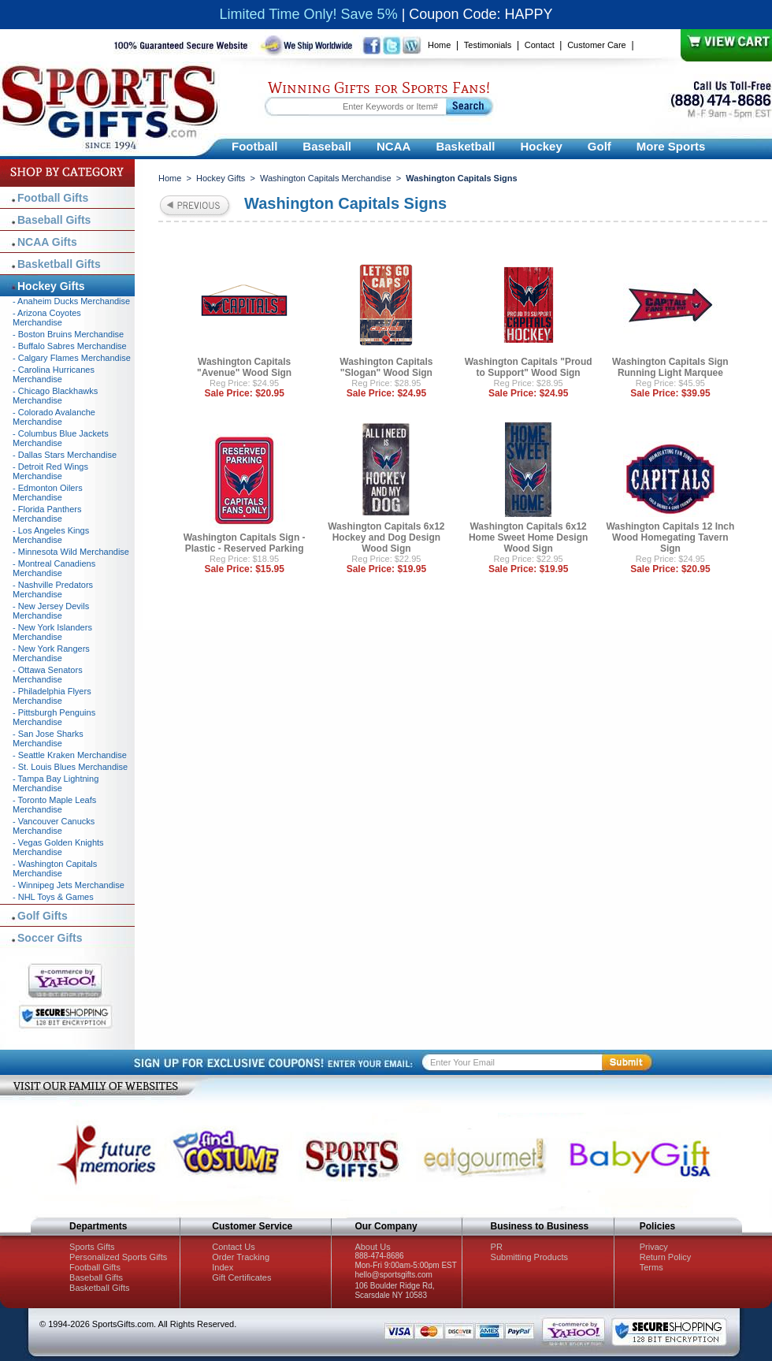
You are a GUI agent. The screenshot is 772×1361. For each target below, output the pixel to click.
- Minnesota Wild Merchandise (71, 551)
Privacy (654, 1246)
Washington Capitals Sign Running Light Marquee (670, 367)
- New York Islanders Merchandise (52, 632)
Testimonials (488, 45)
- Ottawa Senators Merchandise (48, 674)
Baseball (326, 146)
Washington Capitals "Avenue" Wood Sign (244, 367)
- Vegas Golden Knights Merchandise (58, 847)
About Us (372, 1246)
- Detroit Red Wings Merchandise (50, 471)
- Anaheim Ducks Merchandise (71, 301)
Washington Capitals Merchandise (326, 178)
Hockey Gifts (220, 178)
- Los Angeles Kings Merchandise (51, 535)
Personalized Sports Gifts (118, 1257)
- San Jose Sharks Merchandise (48, 738)
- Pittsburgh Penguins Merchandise (54, 717)
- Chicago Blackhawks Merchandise (55, 395)
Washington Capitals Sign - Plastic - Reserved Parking (245, 543)
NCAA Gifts (47, 242)
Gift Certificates (241, 1277)
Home (439, 45)
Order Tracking (240, 1257)
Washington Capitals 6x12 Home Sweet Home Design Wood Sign (528, 537)
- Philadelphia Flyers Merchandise (52, 695)
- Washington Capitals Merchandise (55, 868)
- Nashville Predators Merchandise (53, 589)
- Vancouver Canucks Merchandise (54, 825)
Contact (540, 45)
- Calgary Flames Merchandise (72, 358)
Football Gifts (52, 198)
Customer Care (596, 45)
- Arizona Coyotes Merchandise (47, 317)
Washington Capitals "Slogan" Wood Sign (386, 367)
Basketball (465, 146)
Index (222, 1267)
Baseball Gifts (54, 220)
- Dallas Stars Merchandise (65, 454)
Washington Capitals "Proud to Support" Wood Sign (528, 367)
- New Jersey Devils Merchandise (51, 610)
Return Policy (665, 1257)
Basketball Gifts (59, 264)
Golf (599, 146)
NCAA (393, 146)
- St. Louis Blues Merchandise (70, 767)
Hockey (541, 146)
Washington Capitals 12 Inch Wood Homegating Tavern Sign (670, 537)
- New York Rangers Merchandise (51, 653)
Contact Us (233, 1246)
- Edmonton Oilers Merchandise (48, 492)
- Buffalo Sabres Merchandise (70, 346)
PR (497, 1246)
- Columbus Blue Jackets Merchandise (61, 438)
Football (254, 146)
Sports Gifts (91, 1246)
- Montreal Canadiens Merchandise (54, 568)
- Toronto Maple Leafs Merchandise (54, 804)
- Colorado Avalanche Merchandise (54, 416)
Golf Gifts (42, 915)
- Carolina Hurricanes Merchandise (54, 374)
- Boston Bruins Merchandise (68, 334)
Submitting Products (529, 1257)
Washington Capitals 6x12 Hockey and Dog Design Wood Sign (386, 537)
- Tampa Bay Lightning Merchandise (55, 783)
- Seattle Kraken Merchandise (70, 755)
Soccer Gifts (49, 938)
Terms (651, 1267)
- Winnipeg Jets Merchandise (68, 885)
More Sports (671, 146)
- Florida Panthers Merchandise (47, 513)
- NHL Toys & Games (53, 897)
